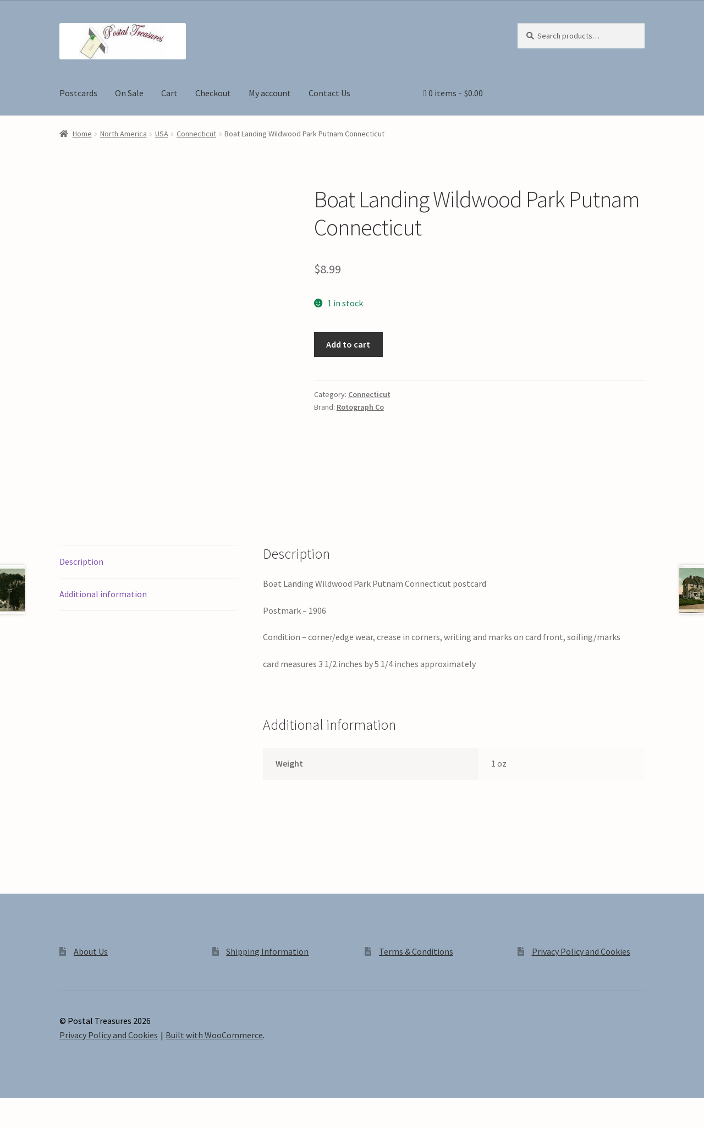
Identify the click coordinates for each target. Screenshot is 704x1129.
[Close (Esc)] (92, 1108)
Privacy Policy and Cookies (581, 951)
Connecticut (196, 134)
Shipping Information (267, 951)
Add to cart (348, 344)
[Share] (65, 1108)
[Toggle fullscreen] (38, 1108)
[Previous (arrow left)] (12, 1123)
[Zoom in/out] (12, 1108)
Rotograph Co (360, 407)
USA (161, 134)
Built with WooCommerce (214, 1034)
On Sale (129, 92)
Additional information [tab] (103, 593)
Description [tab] (81, 561)
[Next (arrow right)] (38, 1123)
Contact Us (329, 92)
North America (123, 134)
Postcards (78, 92)
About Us (91, 951)
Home (82, 134)
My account (270, 92)
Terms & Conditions (416, 951)
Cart (169, 92)
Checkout (213, 92)
